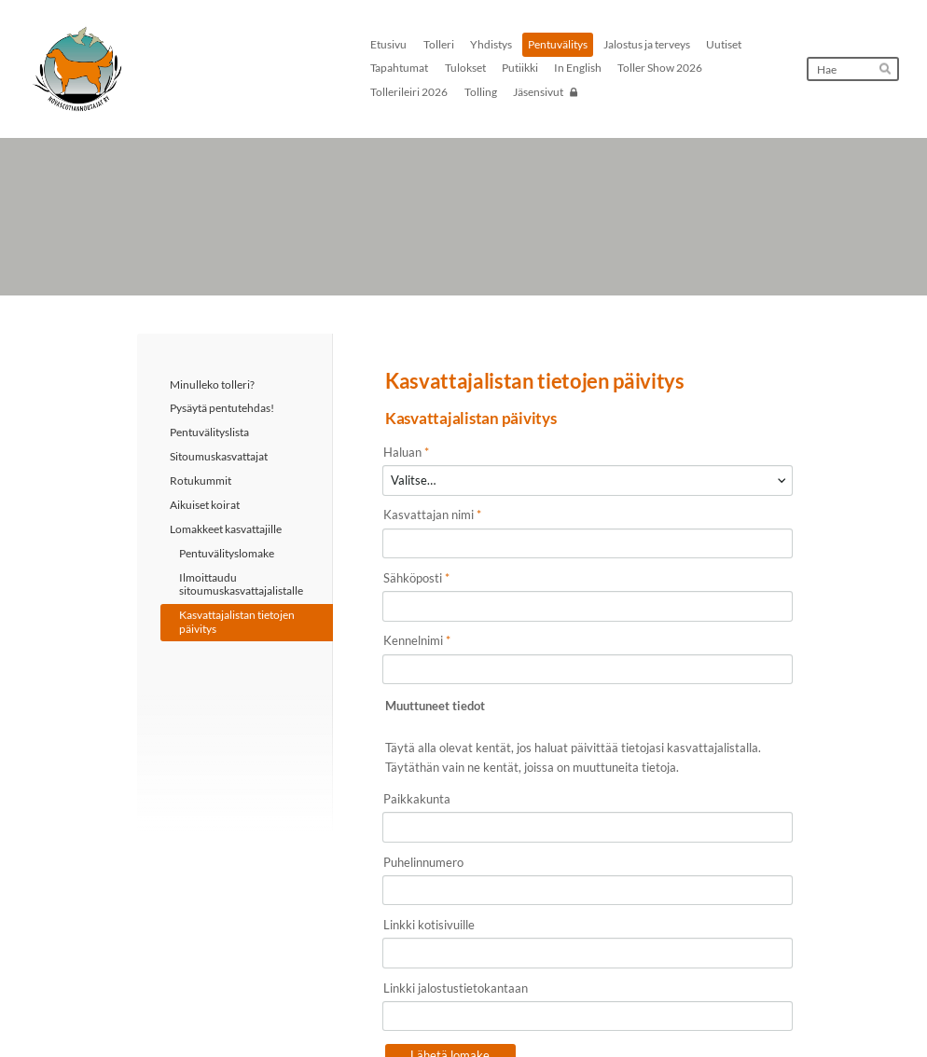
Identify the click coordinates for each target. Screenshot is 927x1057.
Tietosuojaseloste (553, 1011)
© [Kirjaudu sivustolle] (142, 1011)
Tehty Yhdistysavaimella (730, 1011)
